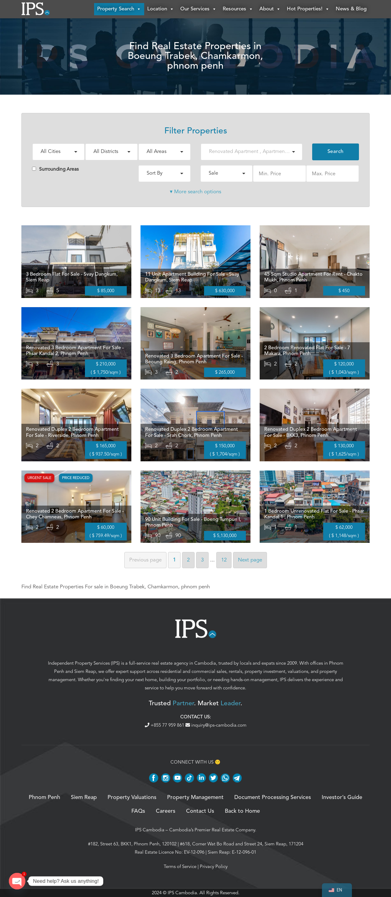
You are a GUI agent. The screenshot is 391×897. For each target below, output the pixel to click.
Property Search (119, 9)
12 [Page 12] (224, 560)
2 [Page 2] (188, 560)
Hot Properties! (308, 9)
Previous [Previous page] (145, 560)
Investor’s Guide (342, 797)
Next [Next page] (250, 560)
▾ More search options (195, 191)
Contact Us (200, 811)
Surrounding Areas (55, 169)
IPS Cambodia (149, 830)
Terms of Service (180, 866)
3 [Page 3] (202, 560)
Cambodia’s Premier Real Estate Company (212, 830)
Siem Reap (85, 671)
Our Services (198, 9)
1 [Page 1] (174, 560)
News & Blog (351, 9)
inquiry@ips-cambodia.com (216, 725)
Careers (165, 811)
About (270, 9)
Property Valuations (132, 797)
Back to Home (242, 811)
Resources (238, 9)
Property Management (195, 797)
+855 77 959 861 (165, 725)
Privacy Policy (214, 866)
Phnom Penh (44, 797)
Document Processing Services (272, 797)
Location (160, 9)
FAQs (138, 811)
